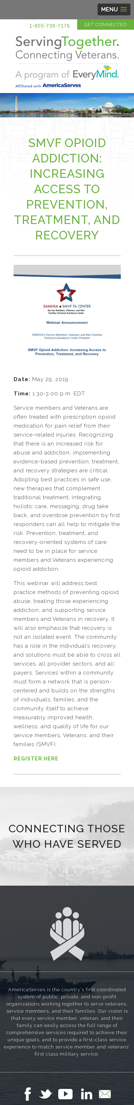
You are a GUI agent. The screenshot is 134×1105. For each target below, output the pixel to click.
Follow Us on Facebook (30, 1094)
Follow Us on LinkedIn (89, 1094)
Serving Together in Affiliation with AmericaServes (67, 61)
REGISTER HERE (36, 758)
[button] (114, 9)
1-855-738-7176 (49, 26)
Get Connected (105, 24)
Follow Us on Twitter (48, 1094)
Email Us (105, 1094)
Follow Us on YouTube (69, 1094)
